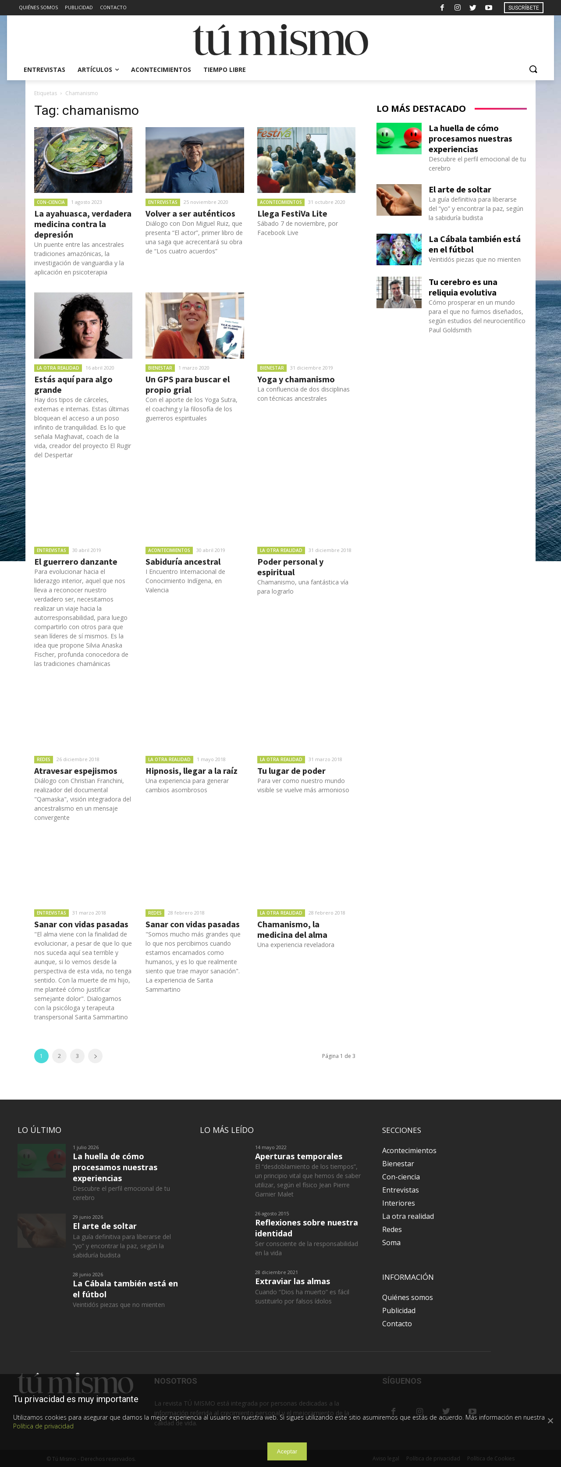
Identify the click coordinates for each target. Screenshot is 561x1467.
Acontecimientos (281, 202)
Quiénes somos (407, 1297)
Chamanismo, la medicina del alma (292, 929)
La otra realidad (58, 368)
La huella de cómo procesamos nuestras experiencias (470, 138)
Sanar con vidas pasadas (81, 924)
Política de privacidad (43, 1426)
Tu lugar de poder (291, 770)
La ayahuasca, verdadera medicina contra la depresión (82, 224)
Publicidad (398, 1310)
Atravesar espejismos (75, 770)
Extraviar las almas (292, 1281)
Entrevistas (163, 202)
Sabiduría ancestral (183, 561)
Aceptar (287, 1451)
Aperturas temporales (298, 1156)
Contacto (397, 1323)
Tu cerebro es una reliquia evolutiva (463, 287)
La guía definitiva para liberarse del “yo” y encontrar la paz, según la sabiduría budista (476, 208)
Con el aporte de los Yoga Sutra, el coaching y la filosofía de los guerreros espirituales (192, 408)
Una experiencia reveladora (295, 944)
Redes (43, 759)
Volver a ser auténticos (190, 213)
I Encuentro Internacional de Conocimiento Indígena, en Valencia (185, 580)
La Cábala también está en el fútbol (475, 244)
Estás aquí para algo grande (73, 384)
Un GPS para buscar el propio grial (188, 384)
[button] (532, 69)
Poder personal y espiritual (290, 566)
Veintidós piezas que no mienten (475, 259)
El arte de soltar (460, 189)
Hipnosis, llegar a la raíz (192, 770)
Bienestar (160, 368)
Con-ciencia (51, 202)
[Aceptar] (550, 1420)
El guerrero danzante (75, 561)
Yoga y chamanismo (296, 379)
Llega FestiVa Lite (292, 213)
